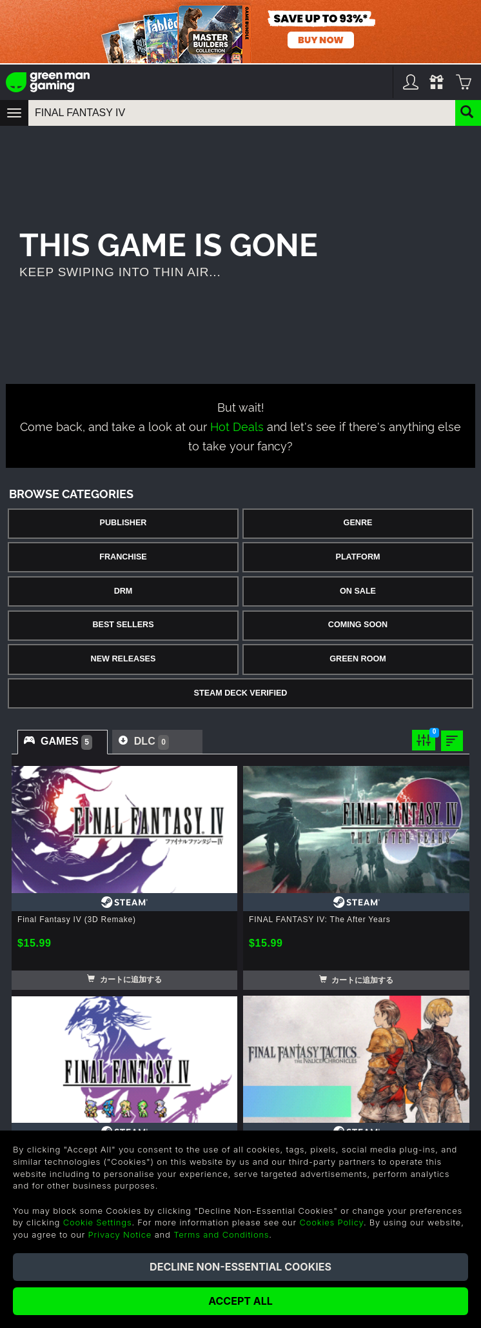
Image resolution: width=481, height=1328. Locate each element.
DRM (123, 591)
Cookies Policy (331, 1222)
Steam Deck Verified (241, 693)
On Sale (358, 591)
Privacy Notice (120, 1234)
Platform (357, 556)
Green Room (357, 658)
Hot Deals (237, 426)
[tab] (62, 742)
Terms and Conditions (221, 1234)
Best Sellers (122, 624)
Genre (358, 522)
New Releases (123, 658)
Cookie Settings (97, 1222)
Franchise (122, 556)
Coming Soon (358, 624)
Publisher (123, 522)
